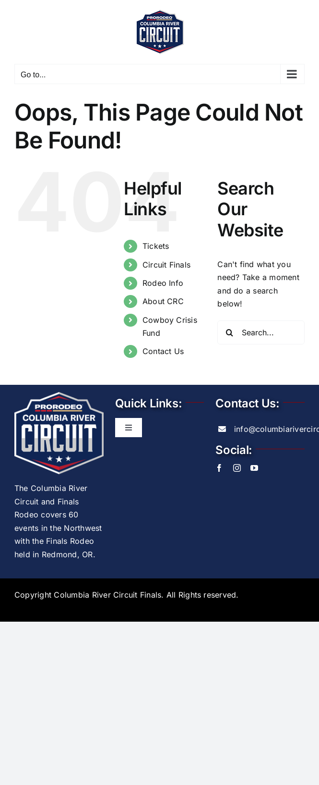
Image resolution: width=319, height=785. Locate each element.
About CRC (163, 301)
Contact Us (163, 351)
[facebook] (219, 468)
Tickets (155, 246)
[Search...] (261, 332)
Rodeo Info (162, 283)
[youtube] (254, 468)
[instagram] (237, 468)
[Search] (229, 332)
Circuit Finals (166, 265)
